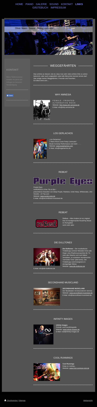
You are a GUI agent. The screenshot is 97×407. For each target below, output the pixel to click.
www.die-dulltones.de (77, 266)
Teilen (10, 95)
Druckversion (11, 401)
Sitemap (22, 401)
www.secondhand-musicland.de (80, 293)
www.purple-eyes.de (47, 196)
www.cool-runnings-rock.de (79, 368)
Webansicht (88, 401)
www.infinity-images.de (71, 329)
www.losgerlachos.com (64, 146)
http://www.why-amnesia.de (69, 105)
